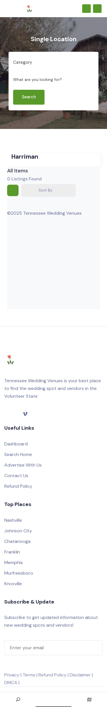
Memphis (13, 562)
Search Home (18, 454)
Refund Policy (18, 486)
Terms (29, 675)
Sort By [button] (46, 190)
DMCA (10, 683)
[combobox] (51, 62)
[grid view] (13, 190)
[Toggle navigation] (6, 8)
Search (29, 97)
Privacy (11, 675)
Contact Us (16, 476)
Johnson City (18, 531)
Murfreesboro (18, 573)
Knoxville (13, 584)
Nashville (13, 520)
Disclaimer (80, 675)
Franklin (12, 552)
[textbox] (22, 62)
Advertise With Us (23, 465)
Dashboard (16, 444)
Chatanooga (17, 541)
